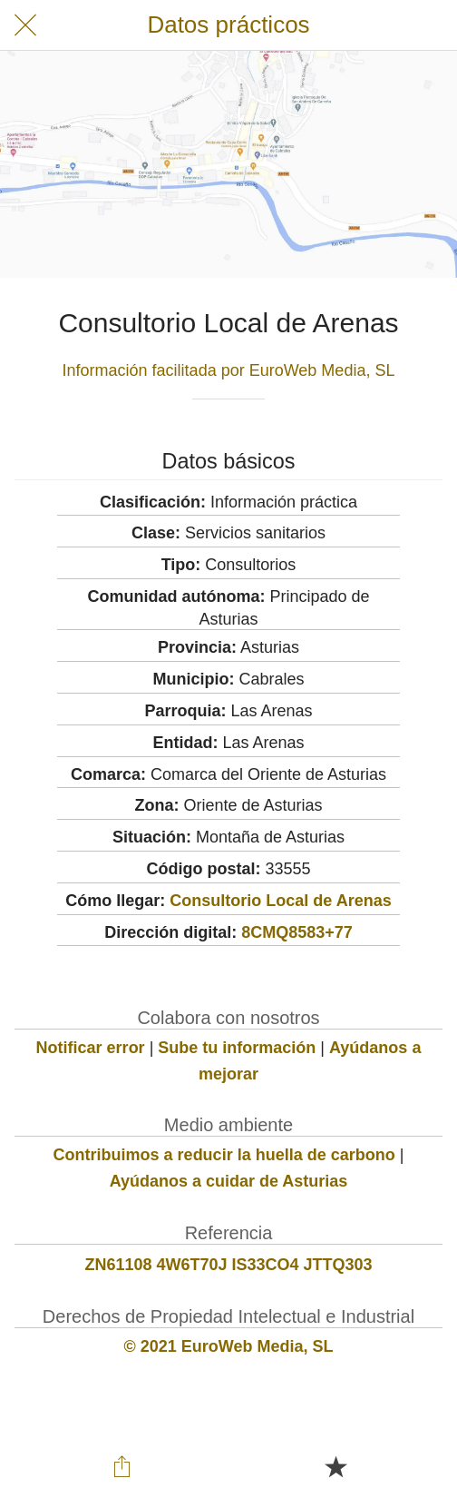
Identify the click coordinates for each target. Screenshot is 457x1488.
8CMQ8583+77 (297, 932)
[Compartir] (121, 1466)
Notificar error (90, 1048)
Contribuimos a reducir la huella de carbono (224, 1155)
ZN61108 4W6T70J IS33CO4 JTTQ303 (228, 1265)
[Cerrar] (25, 25)
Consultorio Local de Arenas (280, 901)
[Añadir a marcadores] (335, 1466)
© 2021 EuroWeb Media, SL (229, 1346)
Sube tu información (237, 1048)
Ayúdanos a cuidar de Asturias (229, 1181)
